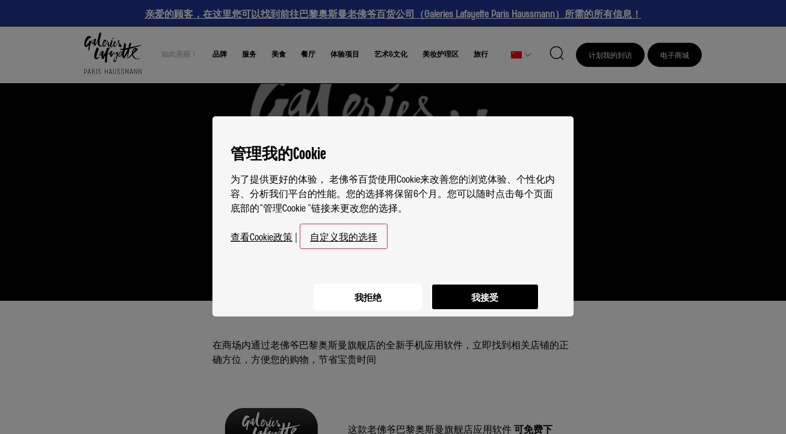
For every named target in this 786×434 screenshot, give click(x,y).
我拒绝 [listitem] (362, 290)
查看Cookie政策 (261, 231)
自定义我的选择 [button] (343, 231)
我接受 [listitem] (483, 290)
